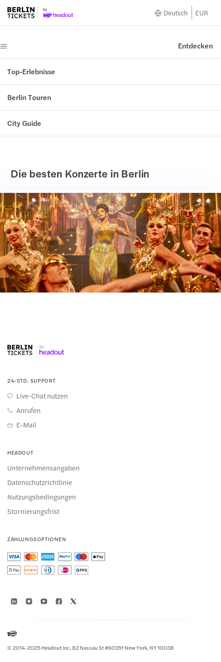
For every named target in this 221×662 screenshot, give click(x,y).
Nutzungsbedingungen (41, 496)
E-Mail (26, 424)
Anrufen (28, 410)
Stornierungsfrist (33, 511)
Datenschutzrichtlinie (39, 482)
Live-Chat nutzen (42, 395)
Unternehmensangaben (43, 467)
